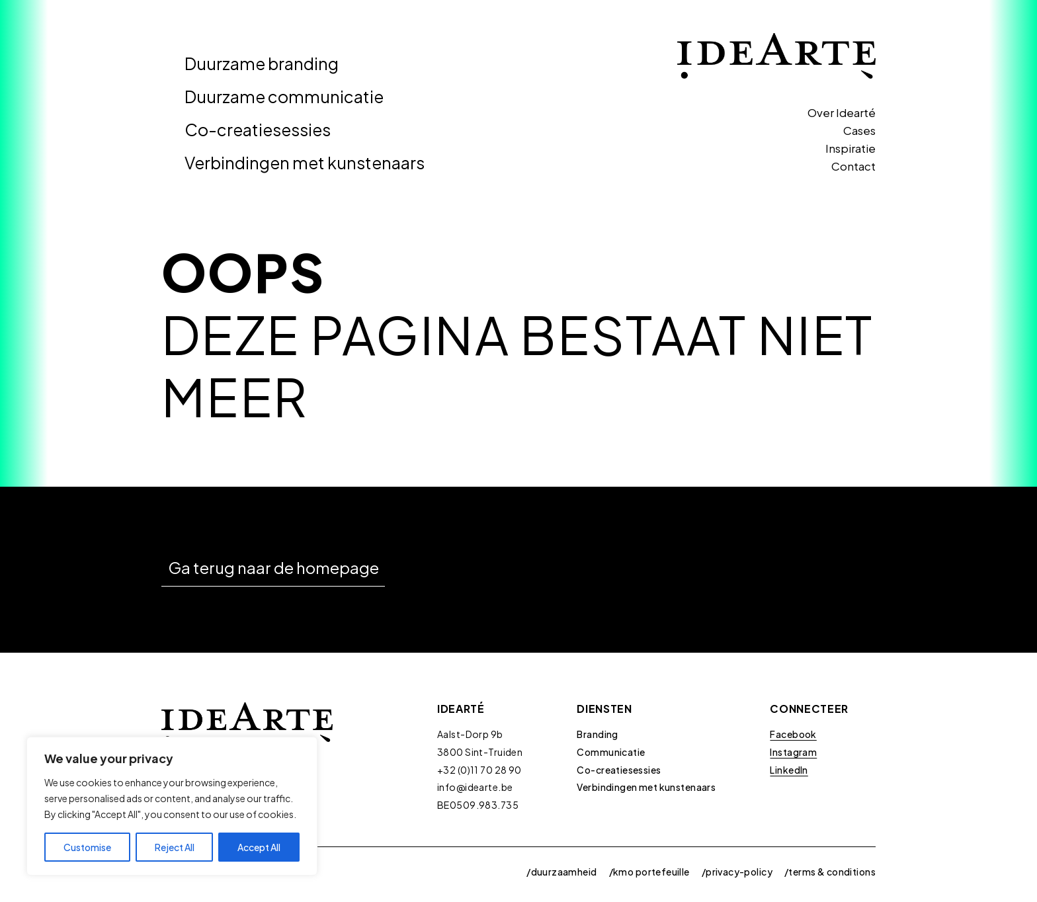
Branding (597, 734)
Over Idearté (842, 112)
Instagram (793, 752)
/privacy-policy (737, 872)
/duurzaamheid (561, 872)
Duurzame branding (262, 63)
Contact (853, 166)
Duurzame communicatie (284, 96)
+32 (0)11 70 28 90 (479, 770)
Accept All (258, 847)
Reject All (174, 847)
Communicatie (611, 752)
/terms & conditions (830, 872)
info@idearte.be (475, 787)
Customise (87, 847)
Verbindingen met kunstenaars (305, 162)
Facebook (793, 734)
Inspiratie (850, 148)
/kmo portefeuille (649, 872)
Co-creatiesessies (258, 129)
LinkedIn (789, 770)
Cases (859, 130)
